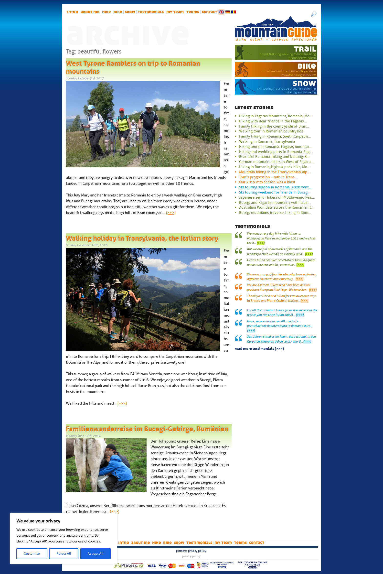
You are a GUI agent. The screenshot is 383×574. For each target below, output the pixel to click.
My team (175, 12)
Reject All (63, 554)
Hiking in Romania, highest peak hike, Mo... (274, 166)
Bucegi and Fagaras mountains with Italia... (274, 202)
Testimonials (151, 12)
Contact (209, 12)
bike (118, 12)
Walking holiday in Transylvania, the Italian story (142, 237)
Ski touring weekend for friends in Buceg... (274, 192)
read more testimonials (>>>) (259, 348)
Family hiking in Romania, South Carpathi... (275, 136)
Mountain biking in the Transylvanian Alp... (274, 172)
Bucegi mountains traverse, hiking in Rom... (275, 212)
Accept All (95, 554)
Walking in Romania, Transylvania (267, 141)
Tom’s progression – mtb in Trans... (268, 177)
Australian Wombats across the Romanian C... (277, 207)
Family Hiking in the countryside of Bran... (274, 126)
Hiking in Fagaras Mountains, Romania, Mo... (275, 116)
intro (72, 12)
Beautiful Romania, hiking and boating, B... (274, 156)
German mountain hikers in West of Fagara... (276, 161)
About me (90, 12)
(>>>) (170, 212)
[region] (63, 538)
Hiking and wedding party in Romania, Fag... (275, 151)
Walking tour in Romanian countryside (271, 131)
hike (106, 12)
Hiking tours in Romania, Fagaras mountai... (275, 146)
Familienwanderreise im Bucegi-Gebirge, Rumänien (147, 427)
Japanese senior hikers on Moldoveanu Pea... (276, 197)
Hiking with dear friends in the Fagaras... (273, 121)
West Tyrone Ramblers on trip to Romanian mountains (133, 66)
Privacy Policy (197, 551)
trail (305, 48)
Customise (32, 554)
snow (130, 12)
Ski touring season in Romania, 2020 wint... (275, 187)
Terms (192, 12)
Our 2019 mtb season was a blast (267, 182)
